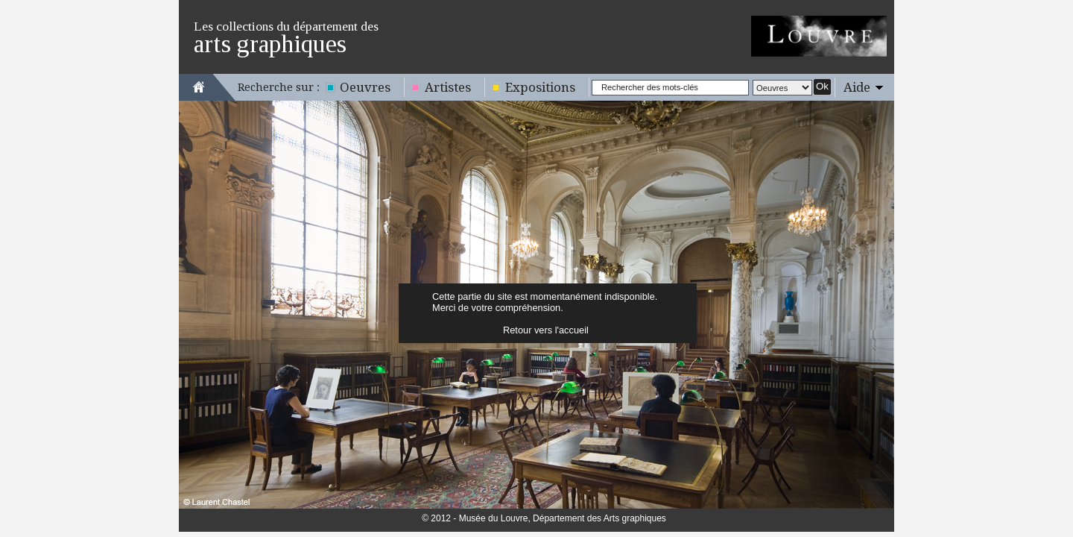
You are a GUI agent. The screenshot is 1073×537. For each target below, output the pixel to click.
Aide (856, 87)
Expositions (540, 87)
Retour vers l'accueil (546, 330)
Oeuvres (365, 87)
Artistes (448, 87)
